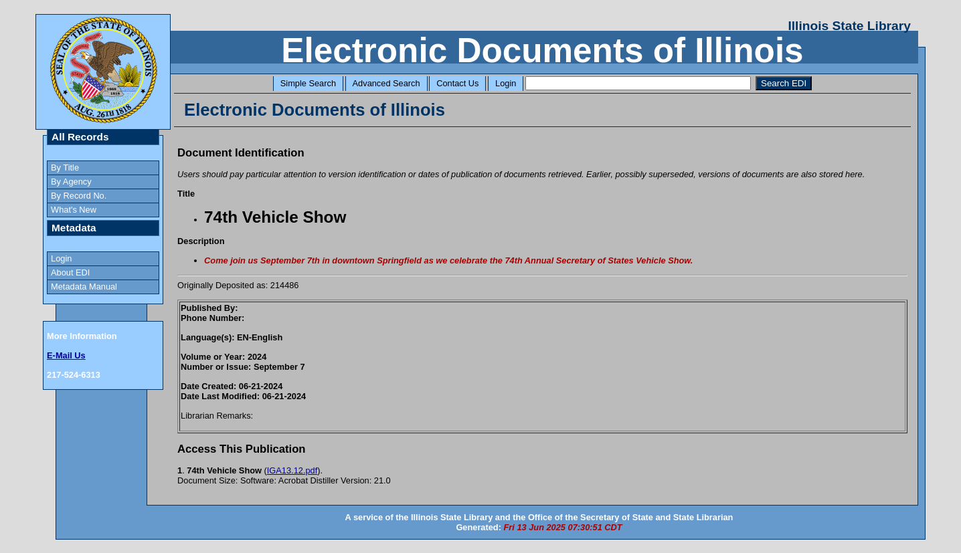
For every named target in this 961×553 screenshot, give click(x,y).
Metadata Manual (84, 287)
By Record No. (78, 196)
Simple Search (308, 83)
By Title (65, 167)
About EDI (70, 272)
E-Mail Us (66, 355)
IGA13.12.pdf (292, 470)
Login (505, 83)
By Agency (71, 182)
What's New (73, 210)
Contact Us (457, 83)
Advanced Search (386, 83)
